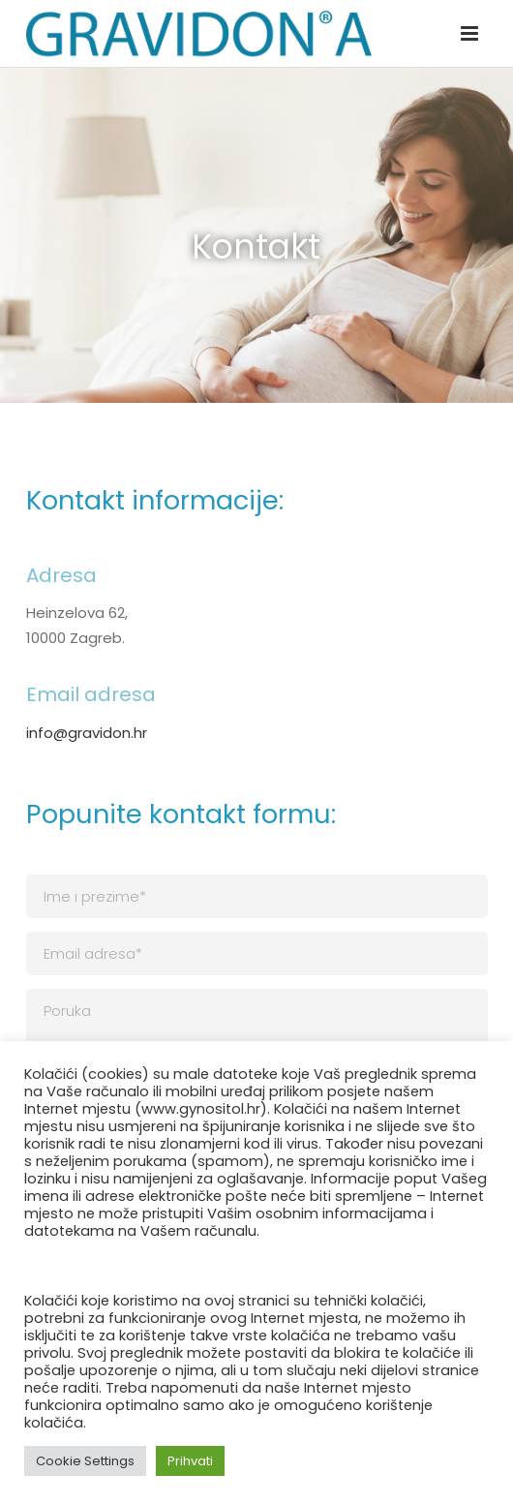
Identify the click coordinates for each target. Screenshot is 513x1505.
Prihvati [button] (190, 1461)
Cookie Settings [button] (85, 1461)
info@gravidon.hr (86, 732)
